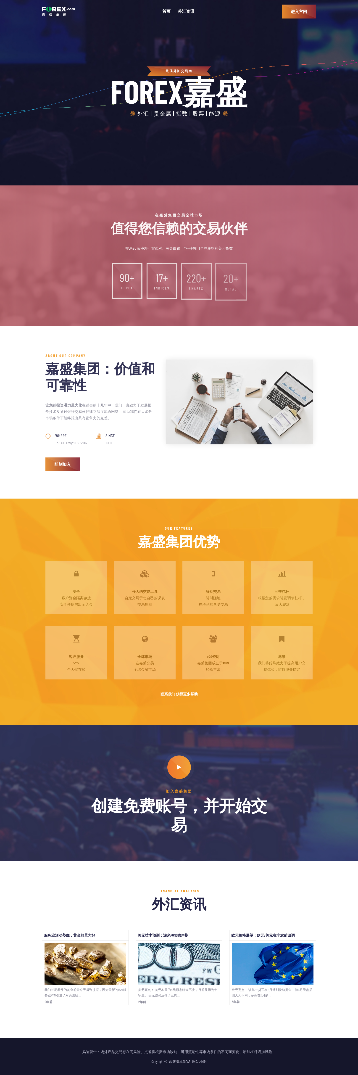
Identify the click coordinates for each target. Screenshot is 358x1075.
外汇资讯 (186, 11)
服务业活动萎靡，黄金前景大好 (69, 935)
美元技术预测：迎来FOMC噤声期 (163, 935)
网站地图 (199, 1061)
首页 (166, 11)
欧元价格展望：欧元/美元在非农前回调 (263, 935)
